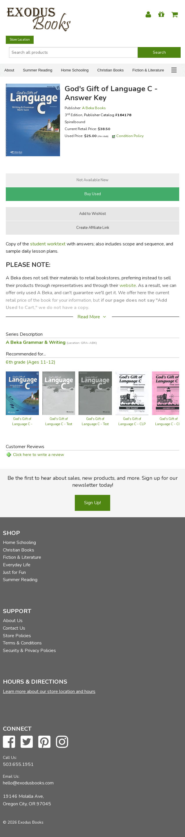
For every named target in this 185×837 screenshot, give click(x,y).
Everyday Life (16, 565)
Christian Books (110, 70)
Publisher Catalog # (107, 114)
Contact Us (14, 628)
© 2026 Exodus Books (23, 822)
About (9, 70)
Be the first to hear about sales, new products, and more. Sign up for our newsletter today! (93, 481)
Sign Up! (92, 503)
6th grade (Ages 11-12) (30, 362)
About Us (13, 620)
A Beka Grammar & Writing (51, 342)
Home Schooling (74, 70)
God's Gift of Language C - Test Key (95, 424)
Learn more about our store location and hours (49, 691)
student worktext (48, 244)
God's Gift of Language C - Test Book (58, 424)
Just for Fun (14, 572)
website (127, 285)
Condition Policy (130, 135)
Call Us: (10, 757)
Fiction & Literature (148, 70)
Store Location (20, 39)
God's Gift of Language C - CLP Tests (132, 424)
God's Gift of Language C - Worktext (22, 424)
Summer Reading (37, 70)
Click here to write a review (38, 454)
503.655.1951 (18, 764)
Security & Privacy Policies (29, 650)
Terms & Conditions (22, 643)
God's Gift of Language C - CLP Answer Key (168, 424)
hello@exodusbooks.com (28, 783)
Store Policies (17, 636)
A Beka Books (94, 107)
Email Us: (11, 776)
